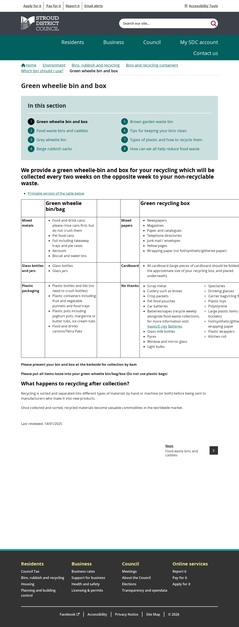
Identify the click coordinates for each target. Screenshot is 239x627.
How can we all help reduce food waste (164, 148)
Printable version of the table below (56, 193)
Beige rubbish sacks (54, 148)
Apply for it (32, 6)
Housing (27, 584)
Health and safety (86, 584)
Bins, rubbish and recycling (96, 65)
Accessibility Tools (203, 6)
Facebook (67, 614)
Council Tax (30, 571)
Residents (72, 42)
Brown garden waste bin (151, 121)
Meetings (129, 571)
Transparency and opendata (144, 590)
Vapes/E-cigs (157, 326)
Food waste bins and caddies (62, 130)
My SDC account (199, 42)
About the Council (136, 577)
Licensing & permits (87, 590)
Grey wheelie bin (51, 139)
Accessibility (97, 614)
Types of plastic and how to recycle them (166, 139)
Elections (129, 584)
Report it (73, 6)
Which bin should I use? (42, 70)
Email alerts (93, 6)
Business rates (83, 571)
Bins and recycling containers (152, 65)
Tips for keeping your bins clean (158, 130)
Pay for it (53, 6)
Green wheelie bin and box (62, 121)
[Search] (214, 23)
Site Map (153, 614)
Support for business (88, 577)
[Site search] (164, 23)
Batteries (175, 326)
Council (152, 42)
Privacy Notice (126, 614)
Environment (54, 65)
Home (31, 65)
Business (113, 42)
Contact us (205, 53)
